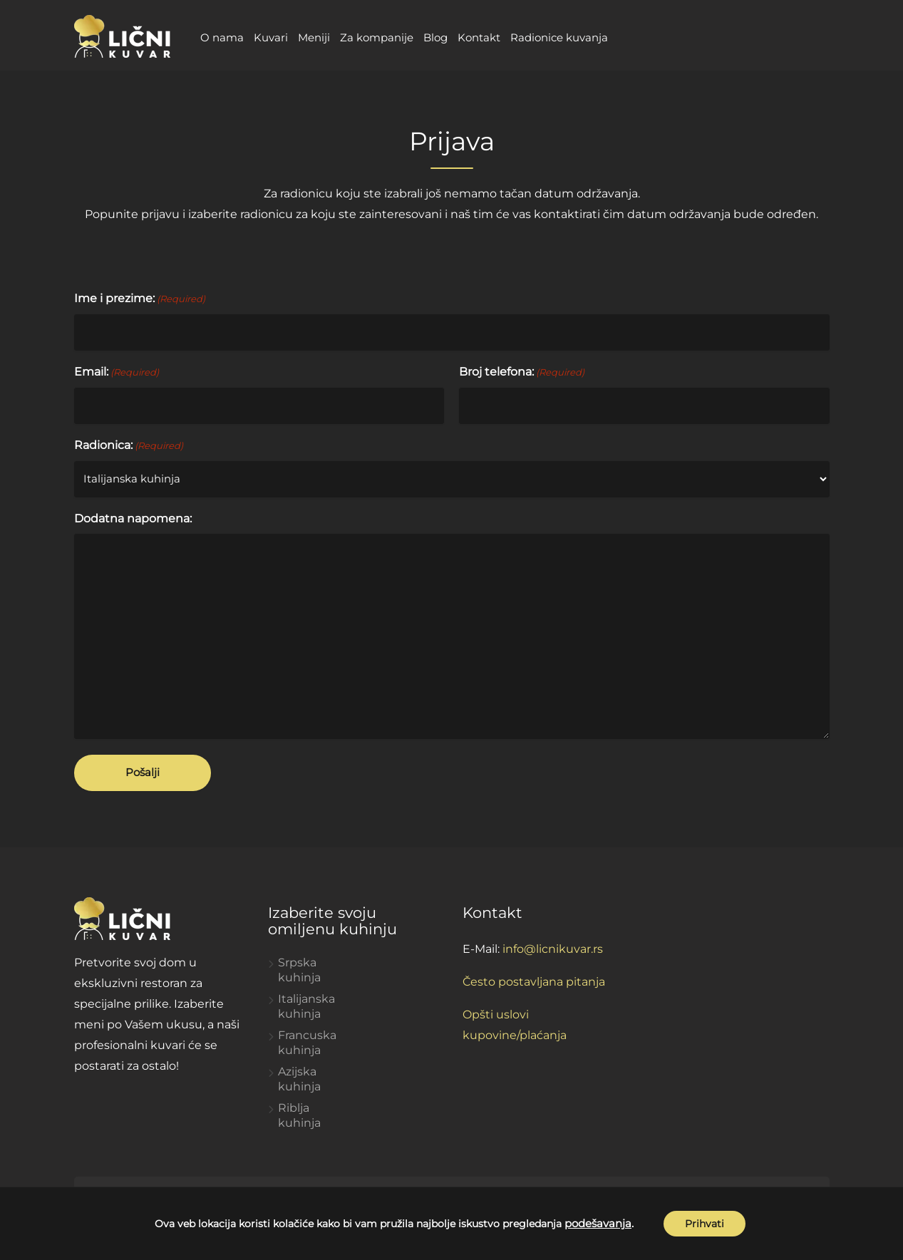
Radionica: (128, 445)
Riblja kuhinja (299, 1115)
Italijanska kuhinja (306, 1006)
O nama (222, 37)
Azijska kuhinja (299, 1079)
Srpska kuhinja (299, 970)
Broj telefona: (521, 372)
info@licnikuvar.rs (552, 949)
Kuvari (271, 37)
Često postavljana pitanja (534, 981)
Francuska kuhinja (307, 1042)
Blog (435, 37)
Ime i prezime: (139, 299)
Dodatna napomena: (133, 518)
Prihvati (704, 1223)
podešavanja (597, 1223)
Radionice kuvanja (559, 37)
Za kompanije (376, 37)
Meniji (314, 37)
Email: (116, 372)
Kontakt (479, 37)
